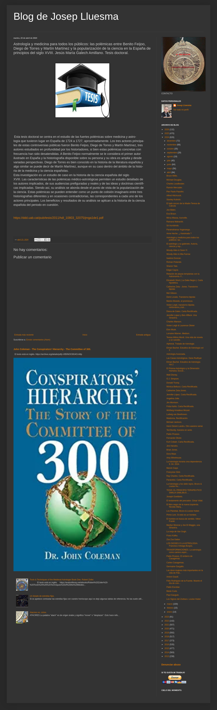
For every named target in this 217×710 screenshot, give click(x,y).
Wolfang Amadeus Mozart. (178, 410)
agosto (170, 156)
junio (169, 164)
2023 (167, 617)
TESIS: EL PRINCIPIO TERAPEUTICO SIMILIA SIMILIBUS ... (184, 491)
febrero (170, 608)
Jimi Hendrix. (172, 446)
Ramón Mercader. (174, 187)
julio (169, 160)
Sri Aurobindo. (172, 225)
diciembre (171, 141)
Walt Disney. (172, 375)
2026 (167, 129)
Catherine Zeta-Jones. (176, 390)
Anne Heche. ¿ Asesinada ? (179, 233)
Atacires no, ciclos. (38, 612)
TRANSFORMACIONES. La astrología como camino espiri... (183, 551)
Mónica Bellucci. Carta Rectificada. (182, 386)
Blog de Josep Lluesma (66, 16)
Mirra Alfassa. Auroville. (177, 218)
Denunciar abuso (171, 664)
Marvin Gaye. (172, 468)
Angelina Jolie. (173, 398)
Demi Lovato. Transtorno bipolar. (181, 297)
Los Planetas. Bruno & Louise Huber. (183, 511)
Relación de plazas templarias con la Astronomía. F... (182, 275)
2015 (167, 648)
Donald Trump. (173, 383)
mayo (170, 168)
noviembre (172, 145)
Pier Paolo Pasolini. (175, 191)
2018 (167, 636)
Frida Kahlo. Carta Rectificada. (180, 406)
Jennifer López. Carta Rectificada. (181, 394)
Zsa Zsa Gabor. (173, 539)
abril (169, 172)
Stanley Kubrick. (173, 199)
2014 (167, 652)
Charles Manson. (174, 321)
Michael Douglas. (174, 180)
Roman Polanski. (174, 262)
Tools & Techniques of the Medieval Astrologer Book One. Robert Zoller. (62, 579)
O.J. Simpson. (172, 379)
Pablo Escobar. (173, 587)
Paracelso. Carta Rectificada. (179, 480)
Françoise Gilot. (173, 472)
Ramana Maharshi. (174, 222)
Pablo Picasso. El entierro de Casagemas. (179, 557)
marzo (170, 604)
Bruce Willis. (172, 176)
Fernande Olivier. (174, 438)
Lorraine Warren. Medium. (178, 333)
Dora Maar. (171, 454)
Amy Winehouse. (174, 458)
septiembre (172, 152)
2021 (167, 625)
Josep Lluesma (184, 105)
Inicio (85, 335)
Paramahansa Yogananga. (178, 229)
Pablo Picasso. (173, 434)
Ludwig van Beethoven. (177, 414)
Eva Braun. (171, 214)
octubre (170, 149)
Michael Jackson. (174, 422)
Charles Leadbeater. (175, 184)
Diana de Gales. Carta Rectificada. (182, 311)
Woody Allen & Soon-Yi (176, 250)
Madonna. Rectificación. (177, 418)
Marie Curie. (171, 591)
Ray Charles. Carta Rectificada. (180, 476)
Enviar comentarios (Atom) (38, 340)
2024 (167, 137)
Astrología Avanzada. (175, 354)
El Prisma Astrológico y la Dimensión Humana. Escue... (182, 369)
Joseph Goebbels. (174, 496)
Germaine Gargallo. (175, 566)
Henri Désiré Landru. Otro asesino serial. (184, 426)
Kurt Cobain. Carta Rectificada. (180, 442)
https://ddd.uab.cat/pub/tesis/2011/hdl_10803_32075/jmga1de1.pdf (58, 218)
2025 (167, 133)
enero (170, 612)
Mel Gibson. (171, 293)
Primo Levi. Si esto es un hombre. (181, 515)
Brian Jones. (172, 450)
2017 (167, 640)
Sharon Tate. (172, 266)
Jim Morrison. (172, 402)
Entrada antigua (143, 335)
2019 (167, 632)
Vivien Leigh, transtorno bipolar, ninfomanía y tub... (180, 306)
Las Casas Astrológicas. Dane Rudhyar (184, 358)
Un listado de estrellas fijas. (42, 596)
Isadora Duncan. (173, 258)
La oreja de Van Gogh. (176, 531)
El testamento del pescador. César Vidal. (184, 500)
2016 (167, 644)
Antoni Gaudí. (172, 577)
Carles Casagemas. (175, 562)
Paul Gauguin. (172, 595)
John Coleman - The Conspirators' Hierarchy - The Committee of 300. (52, 349)
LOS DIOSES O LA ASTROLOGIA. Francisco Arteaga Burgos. (182, 544)
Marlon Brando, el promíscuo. (179, 301)
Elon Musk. (171, 329)
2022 (167, 621)
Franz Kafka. (172, 535)
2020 (167, 628)
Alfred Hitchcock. (174, 195)
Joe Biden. (171, 210)
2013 (167, 656)
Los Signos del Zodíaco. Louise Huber (183, 599)
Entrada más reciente (24, 335)
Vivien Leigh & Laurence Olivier (180, 325)
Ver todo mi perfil (181, 110)
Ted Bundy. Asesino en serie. (179, 430)
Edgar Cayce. (172, 270)
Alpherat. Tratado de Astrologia (180, 344)
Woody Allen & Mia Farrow (178, 254)
